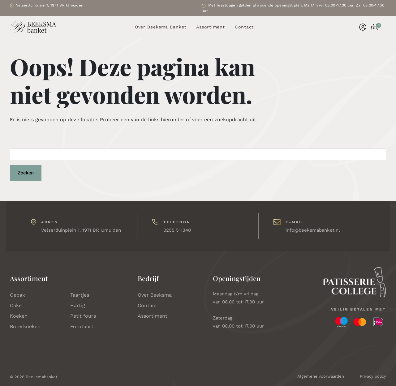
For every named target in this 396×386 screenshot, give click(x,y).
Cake (16, 305)
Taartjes (79, 295)
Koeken (19, 316)
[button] (372, 27)
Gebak (17, 295)
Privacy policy (373, 376)
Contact (244, 26)
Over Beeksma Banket (161, 26)
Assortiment (210, 26)
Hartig (77, 305)
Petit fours (83, 316)
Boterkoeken (25, 326)
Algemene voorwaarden (320, 376)
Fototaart (81, 326)
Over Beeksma (155, 295)
